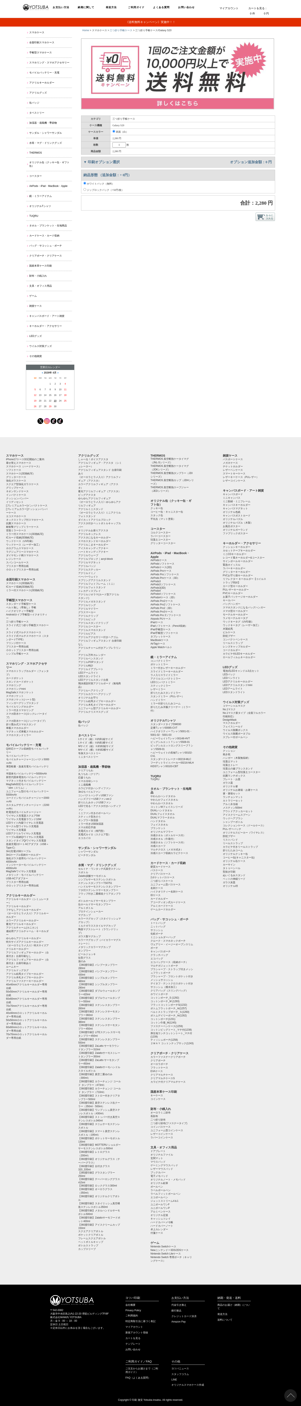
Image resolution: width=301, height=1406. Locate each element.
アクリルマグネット (89, 562)
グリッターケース (16, 477)
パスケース (156, 870)
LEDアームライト (88, 672)
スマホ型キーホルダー (235, 611)
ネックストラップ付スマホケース (25, 519)
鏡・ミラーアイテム (40, 196)
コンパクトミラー (160, 660)
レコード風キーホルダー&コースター (244, 557)
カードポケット (15, 678)
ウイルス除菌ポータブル (236, 733)
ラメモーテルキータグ (235, 618)
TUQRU (33, 215)
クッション (229, 750)
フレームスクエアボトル (92, 1238)
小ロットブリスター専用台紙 (22, 569)
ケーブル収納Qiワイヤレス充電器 (25, 837)
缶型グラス (84, 957)
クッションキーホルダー (236, 547)
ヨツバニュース (180, 1368)
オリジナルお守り (88, 697)
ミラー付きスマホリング (20, 710)
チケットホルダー (233, 466)
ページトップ (290, 1395)
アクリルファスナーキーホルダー (25, 981)
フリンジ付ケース (16, 643)
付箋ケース (156, 1232)
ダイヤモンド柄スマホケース (22, 555)
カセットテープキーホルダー (239, 550)
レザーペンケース (233, 470)
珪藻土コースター (160, 539)
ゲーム (33, 295)
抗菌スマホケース (16, 523)
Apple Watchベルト (161, 647)
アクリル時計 (85, 665)
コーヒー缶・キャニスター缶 (166, 511)
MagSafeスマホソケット (20, 692)
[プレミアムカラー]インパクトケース (27, 505)
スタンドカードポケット (20, 681)
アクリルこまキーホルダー (93, 544)
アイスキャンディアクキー (93, 548)
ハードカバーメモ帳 (161, 1222)
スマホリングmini (16, 688)
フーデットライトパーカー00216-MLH (172, 762)
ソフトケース (13, 470)
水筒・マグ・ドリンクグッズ (45, 142)
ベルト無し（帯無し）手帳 (21, 607)
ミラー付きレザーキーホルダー (168, 667)
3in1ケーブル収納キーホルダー (23, 854)
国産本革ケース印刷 (40, 265)
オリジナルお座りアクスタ (93, 530)
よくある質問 (161, 7)
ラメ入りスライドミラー (164, 675)
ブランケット (158, 828)
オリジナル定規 (159, 1215)
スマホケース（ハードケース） (23, 466)
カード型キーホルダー (235, 586)
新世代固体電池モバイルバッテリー (26, 777)
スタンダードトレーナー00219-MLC (170, 759)
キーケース (156, 1095)
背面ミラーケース (16, 530)
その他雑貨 (35, 356)
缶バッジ (34, 102)
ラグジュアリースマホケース (22, 551)
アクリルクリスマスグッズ (93, 711)
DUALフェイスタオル (162, 814)
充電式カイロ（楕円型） (92, 830)
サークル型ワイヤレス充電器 (22, 826)
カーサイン (229, 864)
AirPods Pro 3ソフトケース (165, 615)
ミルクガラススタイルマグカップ (97, 925)
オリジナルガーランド (235, 529)
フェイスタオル (159, 824)
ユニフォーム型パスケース (165, 884)
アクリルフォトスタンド (92, 587)
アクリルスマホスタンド (92, 630)
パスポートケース (233, 459)
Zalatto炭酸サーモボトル (92, 875)
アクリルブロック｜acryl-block (95, 558)
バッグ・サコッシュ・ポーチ (45, 245)
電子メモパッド (159, 1176)
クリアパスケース (160, 873)
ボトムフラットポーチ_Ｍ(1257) (168, 1008)
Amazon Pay (178, 1321)
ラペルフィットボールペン (165, 1193)
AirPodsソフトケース (162, 563)
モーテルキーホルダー (235, 614)
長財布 (154, 1116)
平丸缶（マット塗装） (163, 518)
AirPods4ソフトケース (163, 593)
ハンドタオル (158, 821)
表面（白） (121, 131)
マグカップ (84, 915)
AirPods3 (155, 581)
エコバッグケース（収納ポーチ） (169, 962)
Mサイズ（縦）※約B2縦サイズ (96, 746)
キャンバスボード (233, 494)
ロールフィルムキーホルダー (239, 657)
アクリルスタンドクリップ (93, 622)
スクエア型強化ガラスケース (22, 484)
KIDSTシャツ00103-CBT (164, 766)
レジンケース (13, 558)
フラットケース (159, 1067)
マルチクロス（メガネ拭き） (166, 849)
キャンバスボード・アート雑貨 (46, 316)
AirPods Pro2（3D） (161, 608)
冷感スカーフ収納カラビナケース (169, 853)
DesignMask (230, 719)
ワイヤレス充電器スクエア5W (23, 815)
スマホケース (36, 32)
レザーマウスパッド (161, 1168)
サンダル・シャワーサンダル (45, 132)
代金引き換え (178, 1304)
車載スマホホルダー (17, 728)
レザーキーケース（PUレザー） (241, 477)
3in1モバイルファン (89, 791)
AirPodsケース (158, 560)
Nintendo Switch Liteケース (165, 1253)
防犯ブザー (229, 635)
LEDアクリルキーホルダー (238, 681)
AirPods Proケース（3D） (165, 578)
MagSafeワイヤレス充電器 (21, 871)
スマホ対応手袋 (87, 827)
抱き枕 (226, 754)
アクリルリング (87, 605)
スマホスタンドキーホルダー (94, 541)
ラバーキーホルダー (234, 568)
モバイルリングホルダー (20, 706)
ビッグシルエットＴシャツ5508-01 (170, 742)
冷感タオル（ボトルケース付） (168, 835)
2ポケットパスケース (162, 877)
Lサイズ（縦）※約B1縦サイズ (95, 739)
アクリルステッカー (89, 569)
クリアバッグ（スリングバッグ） (169, 990)
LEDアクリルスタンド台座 (93, 679)
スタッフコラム (180, 1374)
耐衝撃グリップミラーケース (22, 526)
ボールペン (156, 1186)
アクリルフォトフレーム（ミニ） (97, 583)
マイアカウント (229, 8)
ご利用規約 (131, 1315)
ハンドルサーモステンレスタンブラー (99, 886)
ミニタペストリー (88, 756)
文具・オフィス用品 (40, 285)
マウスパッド (158, 1161)
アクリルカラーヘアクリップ (94, 694)
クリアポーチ (158, 1060)
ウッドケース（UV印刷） (20, 541)
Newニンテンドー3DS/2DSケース (169, 1250)
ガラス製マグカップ (89, 936)
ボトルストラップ (88, 1245)
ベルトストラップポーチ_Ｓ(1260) (169, 1012)
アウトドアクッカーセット (238, 811)
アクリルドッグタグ (17, 970)
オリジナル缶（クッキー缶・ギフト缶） (49, 164)
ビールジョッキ (87, 954)
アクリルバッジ (87, 566)
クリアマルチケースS (162, 1078)
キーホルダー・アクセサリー (45, 326)
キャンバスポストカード (236, 515)
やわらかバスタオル (161, 803)
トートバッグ (158, 923)
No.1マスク (229, 709)
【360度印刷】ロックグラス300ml (97, 1185)
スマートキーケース (234, 473)
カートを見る (132, 1338)
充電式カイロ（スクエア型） (94, 834)
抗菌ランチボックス (234, 775)
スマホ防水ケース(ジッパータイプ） (26, 720)
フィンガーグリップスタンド (22, 703)
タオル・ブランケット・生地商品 (48, 225)
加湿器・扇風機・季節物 (43, 122)
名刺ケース (156, 888)
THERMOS (35, 152)
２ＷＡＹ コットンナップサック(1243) (172, 1043)
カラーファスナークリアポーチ (168, 1056)
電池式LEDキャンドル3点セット (241, 670)
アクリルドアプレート (90, 669)
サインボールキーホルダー (238, 561)
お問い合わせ (186, 7)
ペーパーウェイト (88, 576)
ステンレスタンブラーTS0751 (95, 883)
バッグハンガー (231, 603)
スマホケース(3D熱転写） (20, 473)
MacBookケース (159, 640)
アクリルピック (87, 619)
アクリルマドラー (88, 608)
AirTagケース (157, 643)
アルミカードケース (161, 905)
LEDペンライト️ (231, 678)
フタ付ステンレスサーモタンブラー (98, 890)
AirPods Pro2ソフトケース (165, 604)
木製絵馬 (228, 628)
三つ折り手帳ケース (121, 30)
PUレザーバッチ (232, 829)
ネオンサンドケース (17, 491)
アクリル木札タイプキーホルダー (25, 977)
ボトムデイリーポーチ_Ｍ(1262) (168, 1015)
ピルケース (229, 632)
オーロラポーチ (159, 1064)
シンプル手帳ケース (17, 653)
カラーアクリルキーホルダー (22, 920)
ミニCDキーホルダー (234, 554)
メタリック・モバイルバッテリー (25, 874)
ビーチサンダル (87, 855)
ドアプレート (158, 1151)
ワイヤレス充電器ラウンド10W (23, 819)
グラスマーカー (87, 612)
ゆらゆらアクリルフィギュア (94, 498)
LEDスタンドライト (89, 676)
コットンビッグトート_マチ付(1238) (171, 1029)
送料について (224, 1319)
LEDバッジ (229, 674)
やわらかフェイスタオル (164, 799)
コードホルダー (231, 650)
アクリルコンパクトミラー (165, 678)
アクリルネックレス (89, 534)
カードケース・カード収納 (44, 235)
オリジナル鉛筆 (159, 1183)
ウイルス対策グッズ (40, 346)
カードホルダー (159, 898)
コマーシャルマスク (234, 705)
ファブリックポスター (235, 533)
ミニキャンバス (231, 497)
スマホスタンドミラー (18, 735)
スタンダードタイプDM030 (165, 724)
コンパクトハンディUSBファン (96, 795)
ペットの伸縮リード (234, 878)
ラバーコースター (160, 536)
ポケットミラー (159, 664)
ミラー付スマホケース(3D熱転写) (24, 534)
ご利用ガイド (136, 7)
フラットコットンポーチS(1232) (168, 1004)
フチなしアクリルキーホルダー (23, 909)
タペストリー (36, 112)
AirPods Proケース (160, 570)
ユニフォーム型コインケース (166, 1130)
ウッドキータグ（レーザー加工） (241, 625)
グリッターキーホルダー (236, 571)
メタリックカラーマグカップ (94, 947)
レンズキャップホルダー (236, 646)
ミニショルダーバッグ (163, 937)
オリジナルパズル (233, 519)
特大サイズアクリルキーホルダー (25, 941)
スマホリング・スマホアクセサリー (49, 62)
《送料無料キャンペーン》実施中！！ (150, 22)
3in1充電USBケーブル (18, 851)
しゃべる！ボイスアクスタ (93, 459)
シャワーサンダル (88, 851)
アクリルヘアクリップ (90, 690)
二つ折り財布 (158, 1119)
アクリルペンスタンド (90, 658)
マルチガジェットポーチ (164, 965)
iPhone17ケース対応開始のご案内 (25, 459)
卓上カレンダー (159, 1229)
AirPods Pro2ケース (161, 601)
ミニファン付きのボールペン (94, 813)
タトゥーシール (231, 868)
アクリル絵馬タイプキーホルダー (25, 973)
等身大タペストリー (89, 753)
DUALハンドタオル (161, 810)
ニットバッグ (158, 926)
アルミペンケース (160, 1211)
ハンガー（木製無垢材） (236, 757)
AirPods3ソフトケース (163, 584)
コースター (35, 176)
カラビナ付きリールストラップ (240, 846)
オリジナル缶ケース (234, 861)
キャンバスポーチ (160, 951)
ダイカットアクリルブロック (94, 519)
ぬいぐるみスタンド (234, 875)
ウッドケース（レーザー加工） (23, 544)
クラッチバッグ (159, 955)
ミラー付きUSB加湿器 (90, 823)
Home (85, 30)
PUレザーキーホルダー (236, 589)
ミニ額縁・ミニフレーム (236, 501)
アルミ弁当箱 (230, 804)
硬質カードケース (160, 866)
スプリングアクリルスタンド (94, 580)
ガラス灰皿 (229, 882)
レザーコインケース (161, 1134)
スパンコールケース (17, 562)
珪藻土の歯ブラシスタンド (238, 768)
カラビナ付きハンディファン (94, 788)
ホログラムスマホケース (20, 548)
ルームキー (12, 966)
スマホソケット (15, 696)
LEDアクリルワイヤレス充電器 (23, 833)
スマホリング (13, 685)
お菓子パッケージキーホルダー (240, 596)
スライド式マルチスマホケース (23, 632)
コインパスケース (160, 1126)
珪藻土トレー (230, 765)
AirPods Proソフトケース (164, 574)
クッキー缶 (156, 508)
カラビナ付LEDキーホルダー (239, 653)
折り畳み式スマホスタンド (21, 724)
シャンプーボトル (233, 821)
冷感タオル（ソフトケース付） (168, 842)
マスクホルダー (231, 723)
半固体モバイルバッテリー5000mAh (26, 773)
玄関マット (156, 1158)
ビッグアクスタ (87, 494)
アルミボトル (85, 908)
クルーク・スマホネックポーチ (168, 940)
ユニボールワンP (160, 1208)
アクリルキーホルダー (41, 82)
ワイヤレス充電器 (16, 829)
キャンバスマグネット (235, 508)
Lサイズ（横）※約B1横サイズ (95, 742)
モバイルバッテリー (17, 755)
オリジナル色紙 (231, 512)
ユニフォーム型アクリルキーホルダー (99, 708)
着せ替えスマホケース (18, 462)
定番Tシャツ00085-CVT (163, 727)
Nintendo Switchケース (163, 1246)
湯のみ (82, 961)
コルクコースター (160, 532)
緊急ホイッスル (231, 564)
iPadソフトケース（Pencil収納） (168, 625)
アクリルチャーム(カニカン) (22, 927)
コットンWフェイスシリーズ (166, 806)
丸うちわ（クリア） (89, 774)
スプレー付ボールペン (235, 737)
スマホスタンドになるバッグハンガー (244, 607)
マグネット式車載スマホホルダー (25, 731)
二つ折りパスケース (161, 881)
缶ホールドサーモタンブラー (94, 904)
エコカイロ (84, 838)
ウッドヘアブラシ (233, 818)
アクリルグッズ (38, 92)
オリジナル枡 (230, 886)
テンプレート (132, 1343)
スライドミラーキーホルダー (166, 671)
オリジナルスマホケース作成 (187, 1384)
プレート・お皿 (231, 779)
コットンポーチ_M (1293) (165, 1001)
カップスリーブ (87, 1249)
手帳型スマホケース (40, 52)
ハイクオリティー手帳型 (20, 611)
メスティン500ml (232, 807)
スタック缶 (156, 515)
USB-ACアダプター (17, 878)
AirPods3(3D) (158, 587)
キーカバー (229, 600)
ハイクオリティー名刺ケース (166, 891)
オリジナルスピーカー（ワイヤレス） (244, 832)
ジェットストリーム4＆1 (164, 1200)
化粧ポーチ (156, 933)
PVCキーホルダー (233, 593)
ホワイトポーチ (159, 994)
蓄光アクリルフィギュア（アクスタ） (99, 491)
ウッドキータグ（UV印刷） (238, 621)
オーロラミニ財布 (160, 1112)
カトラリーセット (233, 800)
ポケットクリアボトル (90, 1234)
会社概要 (130, 1304)
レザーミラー (158, 689)
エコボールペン (159, 1197)
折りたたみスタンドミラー (165, 692)
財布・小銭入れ (38, 275)
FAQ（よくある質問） (137, 1377)
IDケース (155, 895)
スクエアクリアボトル (90, 1231)
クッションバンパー (17, 498)
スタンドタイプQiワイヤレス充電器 (26, 840)
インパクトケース (16, 494)
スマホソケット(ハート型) (20, 699)
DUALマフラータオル (162, 817)
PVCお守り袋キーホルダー (238, 575)
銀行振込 (176, 1310)
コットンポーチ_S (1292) (164, 997)
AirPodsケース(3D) (161, 567)
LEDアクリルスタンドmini (237, 685)
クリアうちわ (85, 770)
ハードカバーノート (161, 1225)
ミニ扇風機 (84, 784)
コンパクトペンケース (235, 639)
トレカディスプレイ (89, 590)
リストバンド (230, 839)
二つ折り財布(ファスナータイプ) (168, 1123)
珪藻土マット (230, 761)
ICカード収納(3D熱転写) (19, 537)
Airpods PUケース (160, 618)
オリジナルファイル (161, 1154)
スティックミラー (160, 685)
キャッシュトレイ (160, 1218)
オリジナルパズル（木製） (238, 522)
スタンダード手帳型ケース (21, 603)
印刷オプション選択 (104, 162)
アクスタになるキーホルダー (94, 537)
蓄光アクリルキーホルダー (21, 924)
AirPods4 (155, 590)
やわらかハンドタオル (163, 796)
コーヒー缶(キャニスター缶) (239, 857)
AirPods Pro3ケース (161, 611)
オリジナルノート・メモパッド (168, 1179)
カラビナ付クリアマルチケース (168, 1081)
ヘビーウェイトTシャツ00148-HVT (170, 738)
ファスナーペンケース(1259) (166, 1026)
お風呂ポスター (231, 526)
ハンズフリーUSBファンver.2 (94, 798)
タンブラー (84, 950)
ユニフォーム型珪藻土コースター (241, 772)
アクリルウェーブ (88, 555)
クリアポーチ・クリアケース (45, 255)
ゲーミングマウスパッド (164, 1165)
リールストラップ (233, 643)
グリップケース (15, 487)
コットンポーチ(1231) (162, 1019)
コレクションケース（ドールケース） (244, 825)
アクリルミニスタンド (90, 509)
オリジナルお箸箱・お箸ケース (240, 789)
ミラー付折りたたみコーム (165, 703)
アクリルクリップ (88, 615)
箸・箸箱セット (231, 793)
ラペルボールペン (160, 1190)
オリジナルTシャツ (40, 206)
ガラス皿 (228, 782)
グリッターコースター (163, 543)
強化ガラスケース (16, 480)
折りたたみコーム (233, 850)
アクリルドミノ (87, 573)
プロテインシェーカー (90, 911)
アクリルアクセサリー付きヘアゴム (98, 637)
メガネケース (230, 462)
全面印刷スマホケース (41, 42)
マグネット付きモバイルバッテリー (26, 780)
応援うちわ (84, 777)
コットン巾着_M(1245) (163, 1022)
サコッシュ (156, 930)
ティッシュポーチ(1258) (164, 1039)
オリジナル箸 (230, 786)
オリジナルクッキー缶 (235, 854)
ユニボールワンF (160, 1204)
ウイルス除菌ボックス (235, 730)
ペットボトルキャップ (90, 1241)
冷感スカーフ (158, 846)
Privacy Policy (133, 1310)
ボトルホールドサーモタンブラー (97, 900)
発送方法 (111, 7)
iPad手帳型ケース (160, 629)
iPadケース (156, 622)
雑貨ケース (35, 305)
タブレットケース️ (160, 636)
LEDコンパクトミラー (162, 682)
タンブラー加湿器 (88, 820)
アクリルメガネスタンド (92, 601)
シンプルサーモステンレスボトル (97, 879)
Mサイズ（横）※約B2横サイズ (96, 749)
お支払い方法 (61, 7)
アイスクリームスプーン (236, 814)
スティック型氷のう (89, 816)
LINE (174, 1379)
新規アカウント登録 (136, 1332)
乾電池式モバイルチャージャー (23, 812)
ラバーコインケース (161, 1137)
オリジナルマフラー (161, 831)
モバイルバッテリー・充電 (44, 72)
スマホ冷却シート (88, 781)
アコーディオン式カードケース (168, 902)
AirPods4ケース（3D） (163, 597)
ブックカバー (158, 1172)
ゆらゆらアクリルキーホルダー (23, 938)
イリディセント (15, 502)
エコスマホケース (16, 516)
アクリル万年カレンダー (92, 655)
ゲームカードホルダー (163, 909)
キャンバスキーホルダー (236, 504)
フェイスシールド (233, 726)
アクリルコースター (89, 626)
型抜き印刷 (229, 871)
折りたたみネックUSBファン (94, 802)
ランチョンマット (233, 797)
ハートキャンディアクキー (93, 551)
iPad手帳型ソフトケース (164, 633)
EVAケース (156, 1071)
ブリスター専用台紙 (17, 566)
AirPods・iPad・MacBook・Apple (48, 186)
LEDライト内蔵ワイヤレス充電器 (24, 822)
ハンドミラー (158, 700)
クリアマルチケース (161, 1074)
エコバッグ (156, 958)
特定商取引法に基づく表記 (140, 1321)
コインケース (158, 1099)
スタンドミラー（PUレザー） (167, 696)
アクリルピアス (87, 633)
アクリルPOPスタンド (90, 662)
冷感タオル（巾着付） (163, 838)
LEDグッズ (35, 336)
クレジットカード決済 (183, 1316)
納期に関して (86, 7)
